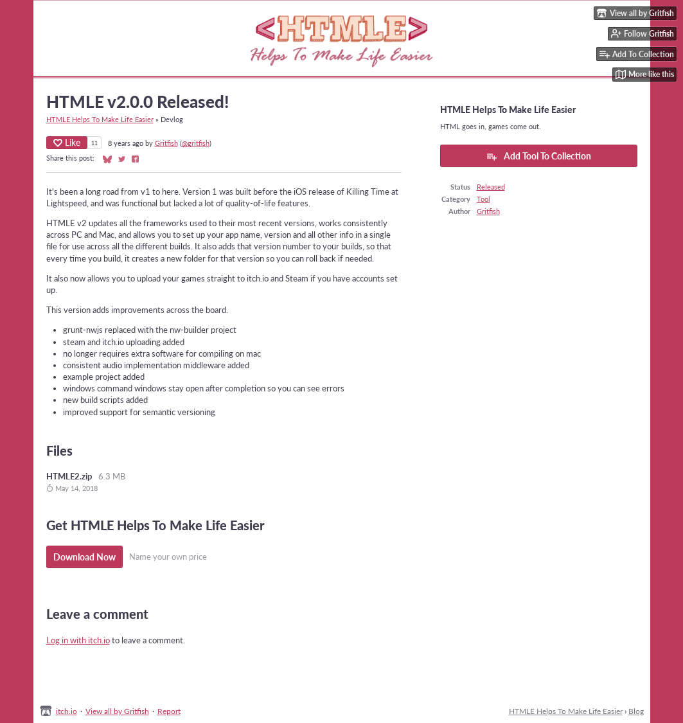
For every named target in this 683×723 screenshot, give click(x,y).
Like (66, 142)
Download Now (84, 556)
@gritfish (195, 143)
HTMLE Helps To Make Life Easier (100, 119)
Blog (636, 711)
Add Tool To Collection (538, 156)
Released (491, 187)
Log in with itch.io (78, 640)
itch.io (66, 711)
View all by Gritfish (117, 711)
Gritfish (166, 143)
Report (169, 711)
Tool (483, 199)
